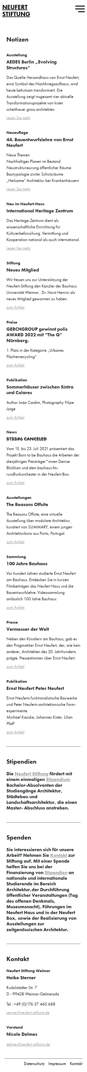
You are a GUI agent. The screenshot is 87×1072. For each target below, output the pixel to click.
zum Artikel (15, 307)
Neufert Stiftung (16, 10)
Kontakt (58, 856)
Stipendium (58, 780)
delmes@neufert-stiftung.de (29, 1045)
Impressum (57, 1065)
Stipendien (56, 873)
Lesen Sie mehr (18, 117)
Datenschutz (34, 1065)
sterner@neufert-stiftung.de (28, 1013)
